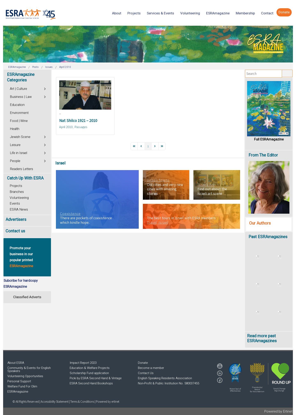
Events (15, 203)
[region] (148, 44)
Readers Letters (21, 169)
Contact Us (146, 373)
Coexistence (70, 213)
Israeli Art (206, 184)
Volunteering (19, 197)
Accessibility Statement (55, 401)
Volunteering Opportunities (25, 376)
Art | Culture (18, 88)
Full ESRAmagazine (269, 139)
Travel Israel (157, 222)
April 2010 (66, 127)
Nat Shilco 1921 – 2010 (78, 120)
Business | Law (21, 96)
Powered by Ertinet (278, 411)
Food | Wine (19, 120)
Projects (16, 185)
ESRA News (19, 209)
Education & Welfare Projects (90, 368)
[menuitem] (116, 13)
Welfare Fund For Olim (22, 386)
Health (14, 128)
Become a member (151, 368)
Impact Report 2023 (83, 363)
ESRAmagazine (17, 391)
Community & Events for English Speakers (29, 369)
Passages (80, 127)
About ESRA (15, 363)
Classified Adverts (27, 297)
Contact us (15, 231)
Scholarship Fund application (89, 373)
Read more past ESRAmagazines (262, 338)
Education (17, 104)
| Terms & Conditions (81, 401)
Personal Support (19, 381)
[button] (235, 373)
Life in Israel (18, 153)
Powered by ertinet (107, 401)
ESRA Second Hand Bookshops (91, 383)
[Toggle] (45, 88)
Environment (19, 112)
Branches (17, 191)
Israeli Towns (158, 180)
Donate (143, 363)
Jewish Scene (20, 136)
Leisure (15, 145)
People (15, 161)
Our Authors (260, 223)
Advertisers (16, 220)
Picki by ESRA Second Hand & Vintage (95, 378)
